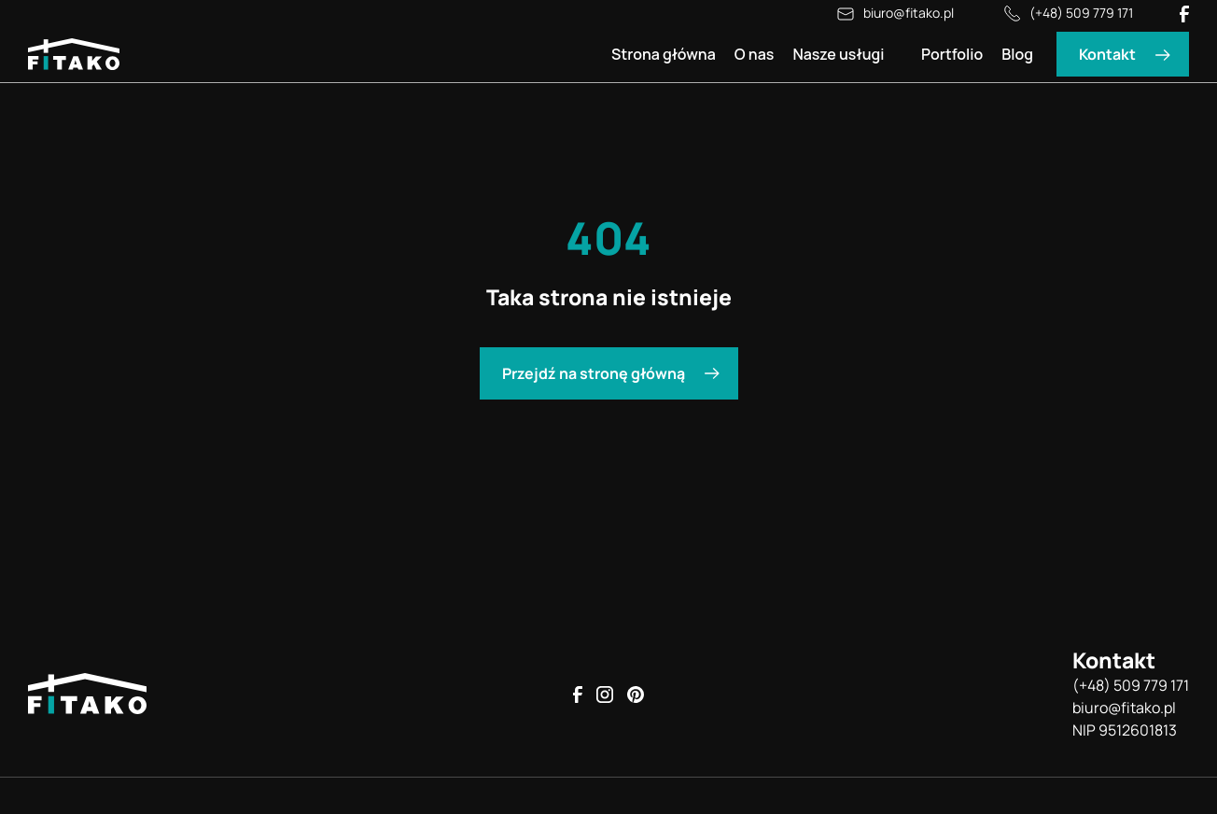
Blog (1017, 54)
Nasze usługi (838, 54)
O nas (754, 54)
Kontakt (1107, 54)
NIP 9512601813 (1124, 730)
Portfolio (952, 54)
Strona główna (663, 54)
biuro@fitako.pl (894, 14)
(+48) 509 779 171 (1066, 14)
